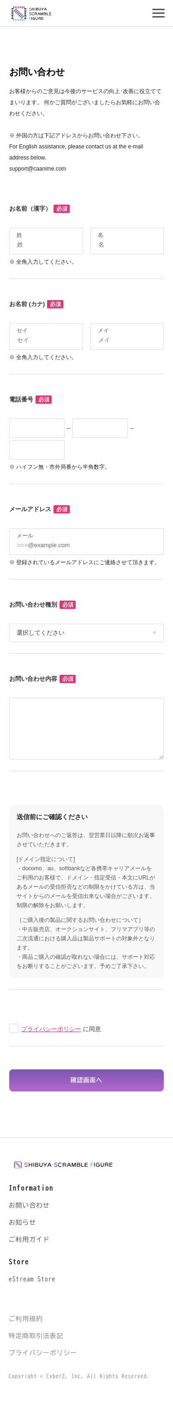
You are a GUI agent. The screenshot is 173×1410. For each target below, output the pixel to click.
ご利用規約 (26, 1319)
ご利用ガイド (29, 1239)
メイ (103, 330)
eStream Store (32, 1279)
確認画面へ (86, 1080)
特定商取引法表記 (36, 1336)
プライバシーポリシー (51, 1029)
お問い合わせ (29, 1205)
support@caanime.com (37, 168)
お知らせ (22, 1222)
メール (25, 535)
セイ (22, 330)
